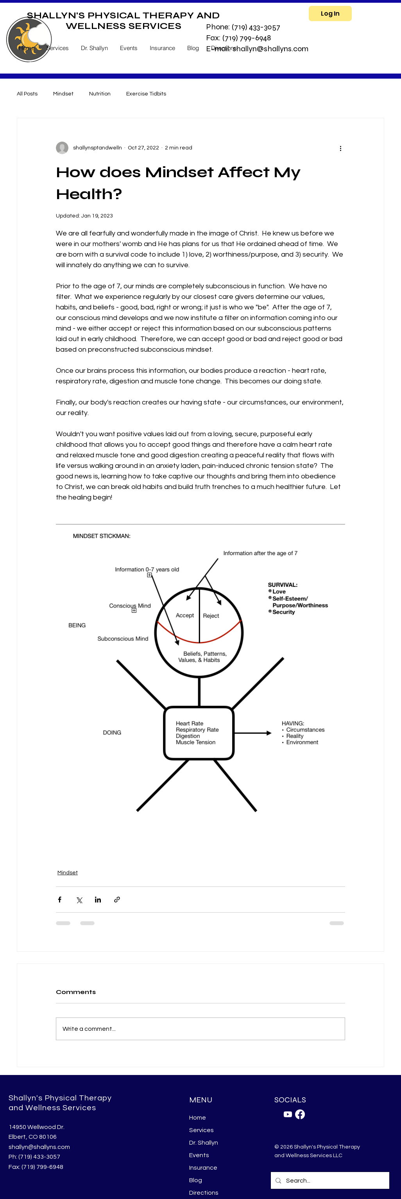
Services (201, 1130)
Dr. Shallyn (203, 1143)
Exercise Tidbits (146, 94)
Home (197, 1118)
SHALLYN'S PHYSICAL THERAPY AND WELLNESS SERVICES (123, 20)
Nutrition (100, 94)
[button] (57, 48)
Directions (203, 1193)
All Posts (27, 94)
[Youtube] (288, 1114)
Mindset (63, 94)
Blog (195, 1180)
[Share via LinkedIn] (98, 899)
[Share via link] (117, 899)
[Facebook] (300, 1114)
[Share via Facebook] (59, 899)
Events (199, 1155)
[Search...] (329, 1180)
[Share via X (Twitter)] (78, 899)
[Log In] (330, 13)
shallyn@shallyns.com (39, 1147)
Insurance (203, 1168)
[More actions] (340, 148)
